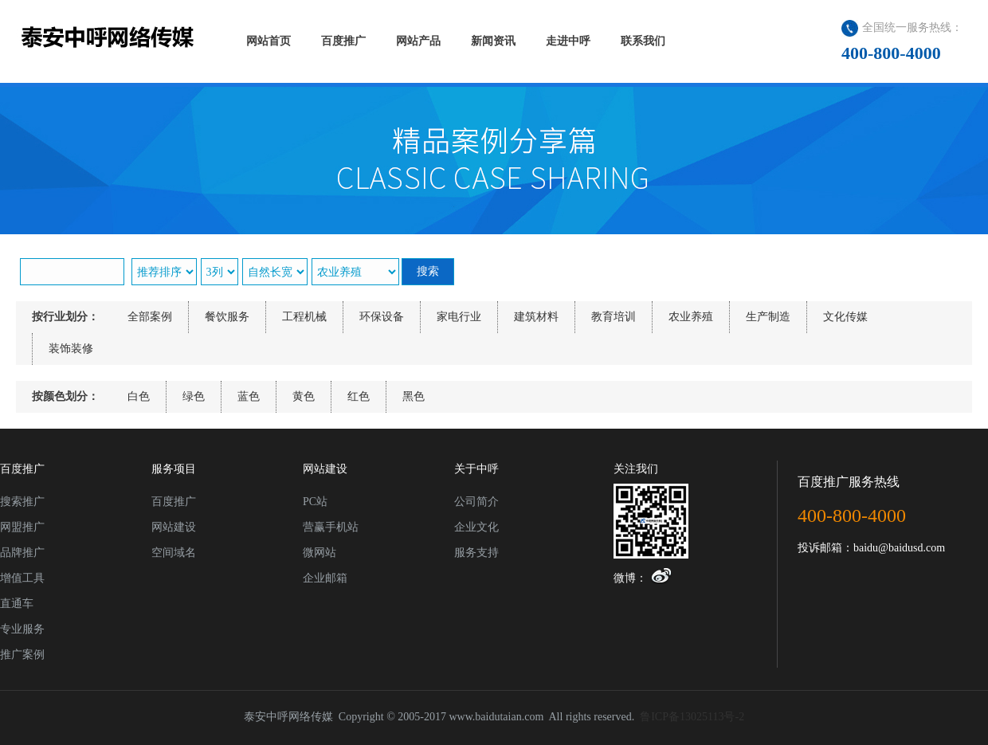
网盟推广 (22, 527)
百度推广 (173, 502)
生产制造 (768, 317)
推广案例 (22, 655)
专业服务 (22, 629)
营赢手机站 (331, 527)
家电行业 (459, 317)
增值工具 (22, 578)
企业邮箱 (325, 578)
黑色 (413, 396)
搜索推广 (22, 502)
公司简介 (476, 502)
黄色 (303, 396)
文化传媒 (845, 317)
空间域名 (173, 553)
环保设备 (381, 317)
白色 (138, 396)
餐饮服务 (227, 317)
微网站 (319, 553)
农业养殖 (690, 317)
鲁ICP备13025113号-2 (692, 717)
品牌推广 (22, 553)
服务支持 (476, 553)
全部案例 (149, 317)
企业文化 (476, 527)
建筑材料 (536, 317)
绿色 (193, 396)
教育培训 (613, 317)
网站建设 (173, 527)
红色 (358, 396)
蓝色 (248, 396)
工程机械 (304, 317)
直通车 (16, 604)
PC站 (315, 502)
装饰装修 (71, 349)
